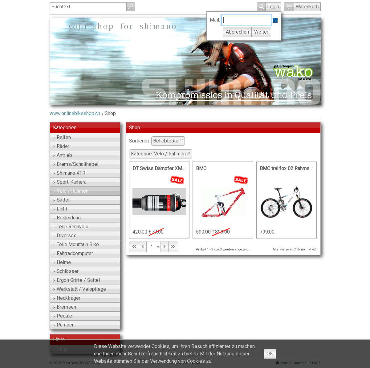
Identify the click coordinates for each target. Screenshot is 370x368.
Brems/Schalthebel (76, 164)
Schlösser (66, 271)
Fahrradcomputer (73, 253)
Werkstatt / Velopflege (79, 289)
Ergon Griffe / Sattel (76, 280)
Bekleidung (67, 218)
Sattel (61, 200)
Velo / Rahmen (71, 191)
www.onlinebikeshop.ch (75, 113)
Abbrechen (237, 32)
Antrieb (62, 155)
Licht (60, 209)
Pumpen (64, 325)
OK (269, 354)
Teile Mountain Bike (76, 244)
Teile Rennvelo (71, 227)
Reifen (62, 137)
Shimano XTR (69, 173)
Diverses (65, 235)
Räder (61, 146)
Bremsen (64, 307)
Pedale (62, 316)
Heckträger (67, 298)
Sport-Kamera (70, 182)
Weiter (261, 32)
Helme (62, 262)
